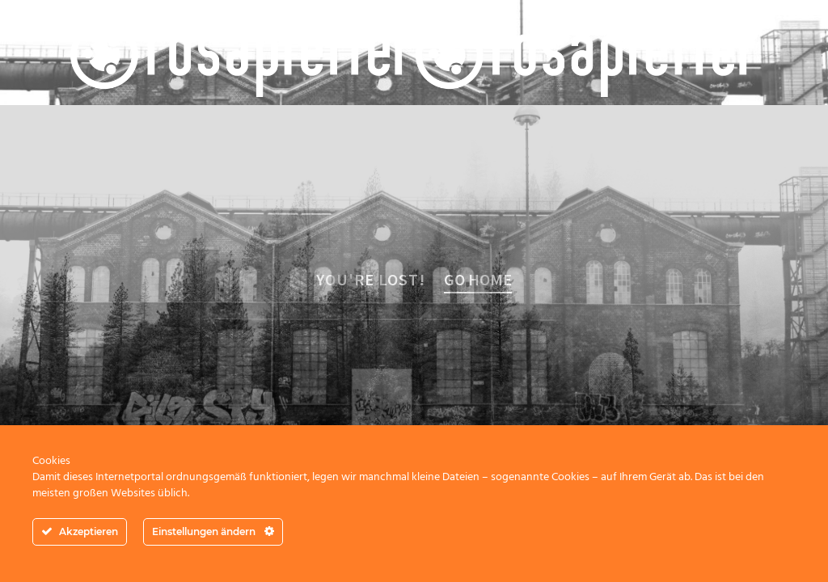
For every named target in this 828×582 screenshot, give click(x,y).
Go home (478, 279)
